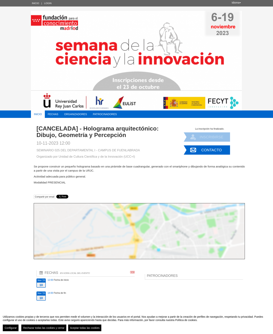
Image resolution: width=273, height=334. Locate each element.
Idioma (236, 2)
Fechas (53, 114)
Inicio (35, 3)
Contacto (211, 150)
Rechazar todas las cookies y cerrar (43, 327)
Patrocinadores (105, 114)
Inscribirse (211, 137)
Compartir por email (44, 196)
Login (47, 3)
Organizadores (75, 114)
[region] (136, 321)
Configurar (11, 327)
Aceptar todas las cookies (85, 327)
